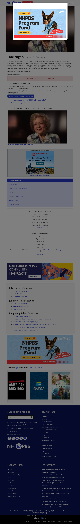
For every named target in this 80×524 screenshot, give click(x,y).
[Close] (65, 5)
